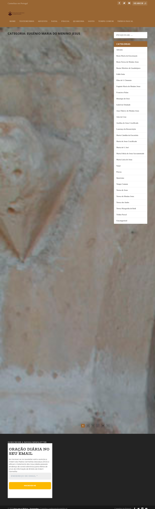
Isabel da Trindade (123, 102)
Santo (91, 19)
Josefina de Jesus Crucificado (127, 121)
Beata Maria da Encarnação (126, 53)
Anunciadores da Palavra (32, 383)
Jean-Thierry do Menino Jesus (127, 108)
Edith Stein (120, 72)
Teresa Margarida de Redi (126, 206)
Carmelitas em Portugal (18, 3)
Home (13, 19)
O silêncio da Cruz (25, 255)
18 (103, 423)
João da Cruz (121, 114)
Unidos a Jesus (22, 133)
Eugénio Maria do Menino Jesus (36, 74)
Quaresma (78, 19)
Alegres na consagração (84, 327)
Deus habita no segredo (30, 319)
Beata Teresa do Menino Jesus (127, 59)
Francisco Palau (122, 90)
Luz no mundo (22, 69)
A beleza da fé (22, 194)
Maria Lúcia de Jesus (124, 157)
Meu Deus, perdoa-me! (81, 264)
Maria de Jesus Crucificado (126, 139)
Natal (54, 19)
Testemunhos (26, 19)
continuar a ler (21, 90)
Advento (43, 19)
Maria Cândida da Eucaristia (127, 133)
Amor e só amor (76, 137)
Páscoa (65, 19)
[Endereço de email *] (30, 473)
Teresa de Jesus (122, 188)
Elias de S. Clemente (124, 78)
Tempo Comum (106, 19)
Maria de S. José (122, 145)
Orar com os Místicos (20, 506)
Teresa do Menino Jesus (125, 194)
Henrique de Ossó (123, 96)
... (98, 423)
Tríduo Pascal (125, 19)
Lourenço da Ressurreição (126, 127)
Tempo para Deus (77, 391)
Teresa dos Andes (122, 200)
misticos (14, 74)
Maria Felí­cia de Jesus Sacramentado (130, 151)
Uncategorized (121, 218)
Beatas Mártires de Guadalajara (128, 66)
